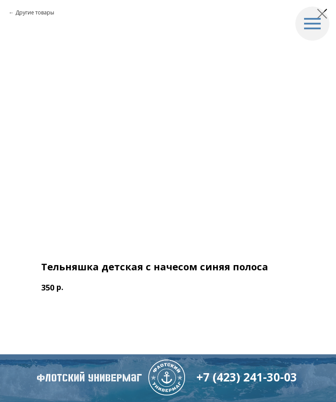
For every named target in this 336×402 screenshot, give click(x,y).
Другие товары (34, 12)
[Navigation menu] (312, 23)
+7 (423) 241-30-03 (246, 377)
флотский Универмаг (89, 378)
